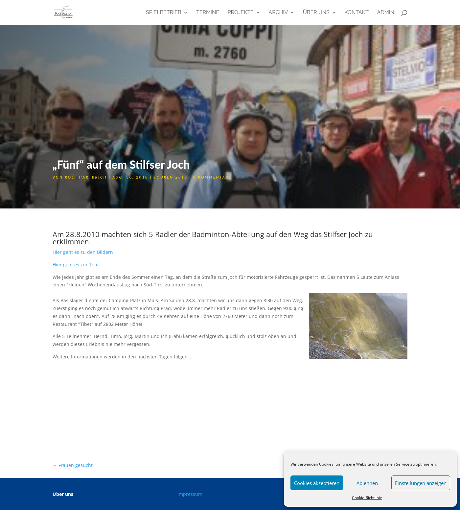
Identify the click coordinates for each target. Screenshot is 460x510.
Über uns (316, 12)
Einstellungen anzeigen (421, 483)
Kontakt (356, 12)
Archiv (278, 12)
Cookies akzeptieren (316, 483)
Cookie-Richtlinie (367, 497)
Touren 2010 (171, 177)
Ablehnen (367, 483)
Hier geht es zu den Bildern (83, 252)
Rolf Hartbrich (86, 177)
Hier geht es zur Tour (76, 264)
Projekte (241, 12)
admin (385, 12)
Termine (207, 12)
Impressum (189, 494)
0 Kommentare (212, 177)
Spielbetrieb (163, 12)
